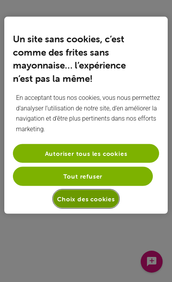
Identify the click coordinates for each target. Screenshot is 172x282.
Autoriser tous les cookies (86, 153)
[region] (86, 115)
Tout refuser (83, 176)
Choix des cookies (86, 198)
